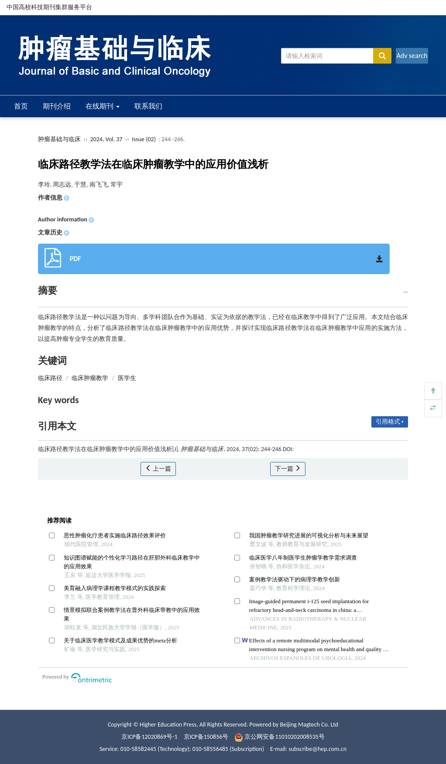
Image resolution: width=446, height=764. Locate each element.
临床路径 (50, 378)
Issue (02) (144, 139)
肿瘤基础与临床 (59, 139)
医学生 (127, 378)
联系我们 (148, 106)
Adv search (411, 55)
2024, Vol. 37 (107, 139)
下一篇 (288, 468)
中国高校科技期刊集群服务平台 (49, 7)
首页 (21, 106)
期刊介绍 (57, 106)
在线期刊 (103, 106)
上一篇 (158, 468)
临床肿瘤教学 (90, 378)
